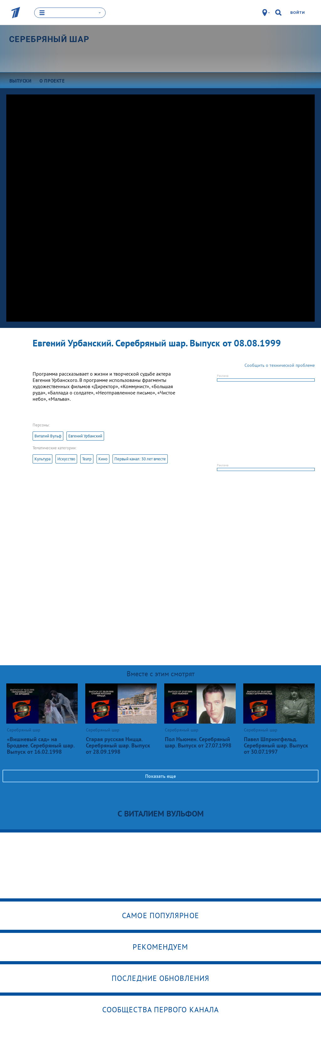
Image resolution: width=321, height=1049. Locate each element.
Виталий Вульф (47, 436)
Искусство (66, 459)
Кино (103, 459)
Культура (42, 459)
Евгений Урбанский (85, 436)
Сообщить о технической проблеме (280, 365)
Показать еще (160, 776)
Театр (87, 459)
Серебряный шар (49, 39)
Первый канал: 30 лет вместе (140, 459)
